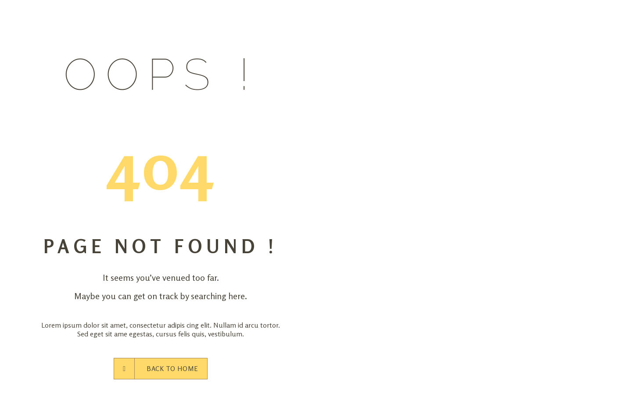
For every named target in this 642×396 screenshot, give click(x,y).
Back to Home (160, 368)
